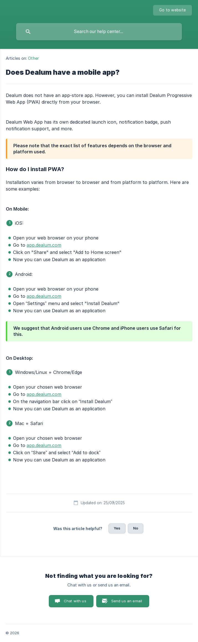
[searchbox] (99, 31)
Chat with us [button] (75, 601)
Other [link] (33, 58)
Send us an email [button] (126, 601)
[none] (172, 10)
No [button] (135, 528)
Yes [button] (117, 528)
